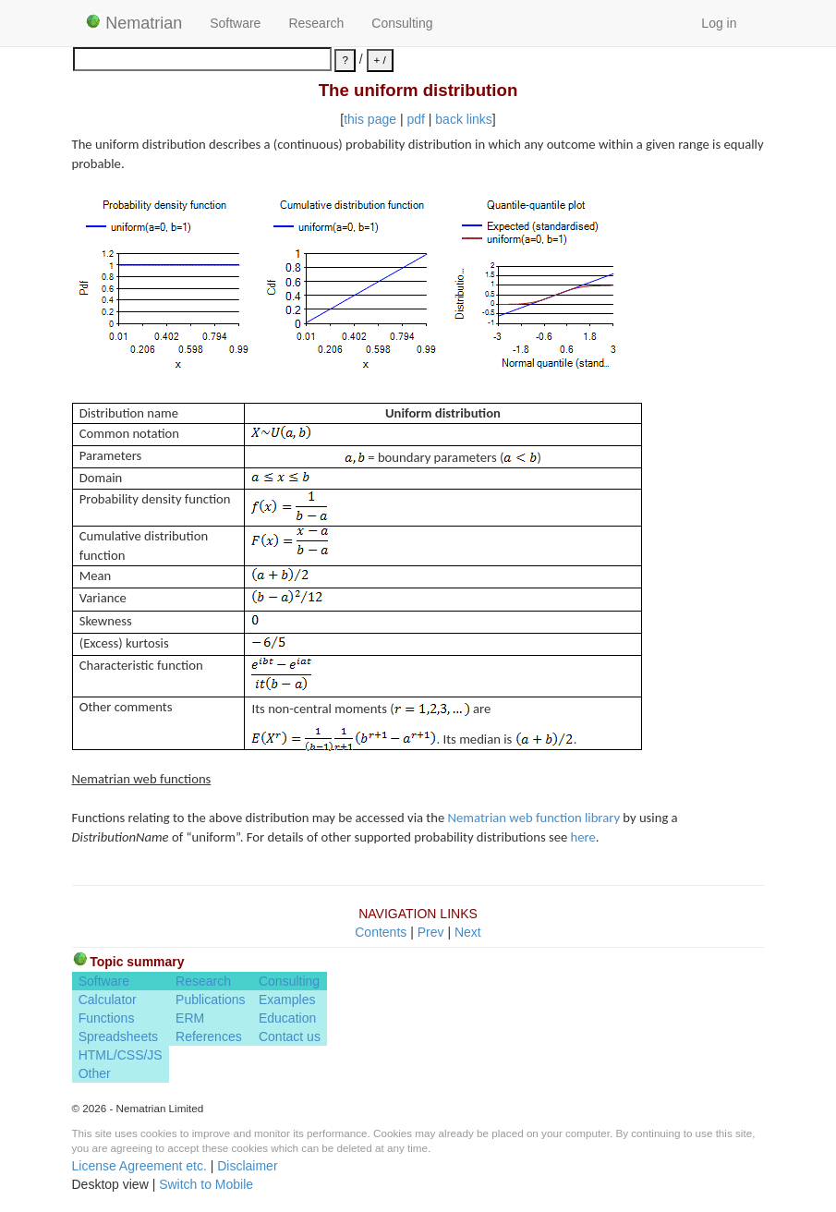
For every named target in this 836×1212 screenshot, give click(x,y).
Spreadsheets (118, 1036)
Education (287, 1018)
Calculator (108, 999)
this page (370, 119)
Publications (211, 999)
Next (467, 932)
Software (235, 23)
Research (316, 23)
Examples (287, 999)
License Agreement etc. (139, 1165)
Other (95, 1073)
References (209, 1036)
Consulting (401, 23)
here (583, 837)
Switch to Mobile (206, 1184)
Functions (107, 1018)
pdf (415, 119)
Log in (718, 23)
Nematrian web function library (534, 817)
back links (463, 119)
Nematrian (134, 23)
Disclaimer (247, 1165)
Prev (431, 932)
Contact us (290, 1036)
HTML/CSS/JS (121, 1055)
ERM (190, 1018)
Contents (380, 932)
